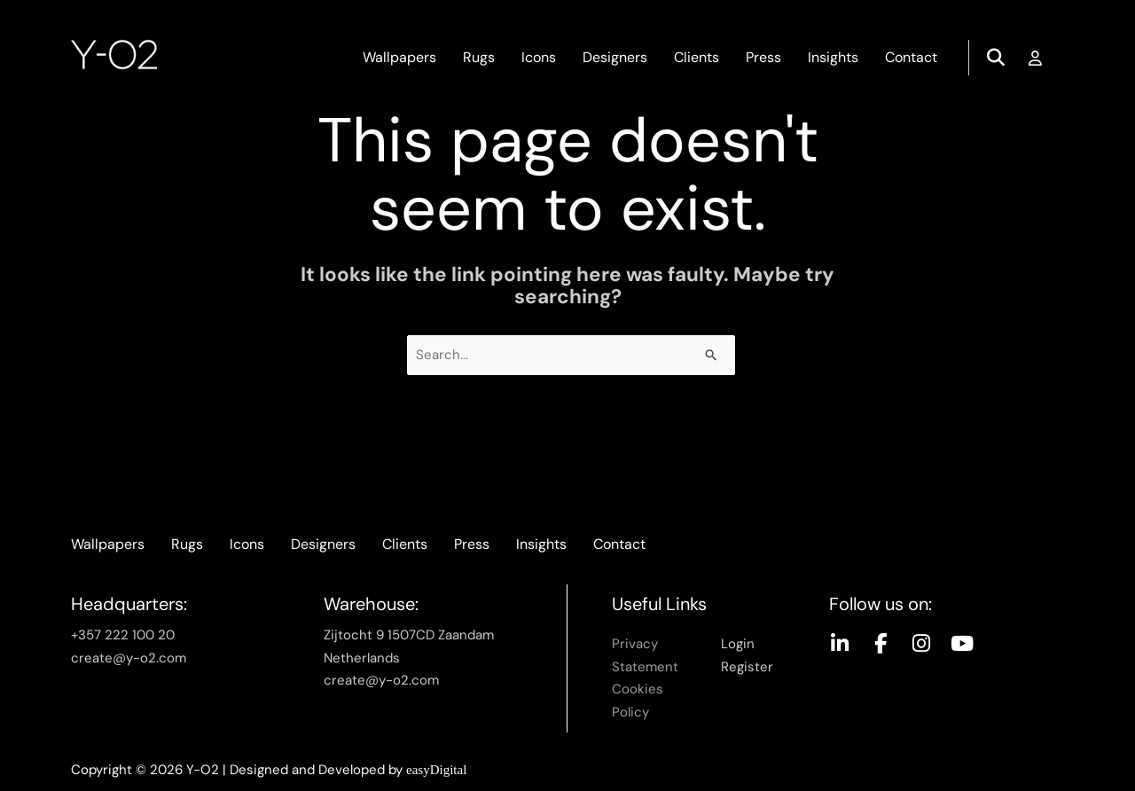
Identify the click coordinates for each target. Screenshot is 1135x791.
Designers (615, 57)
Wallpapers (399, 57)
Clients (696, 57)
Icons (538, 57)
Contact (911, 57)
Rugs (479, 57)
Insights (833, 57)
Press (763, 57)
